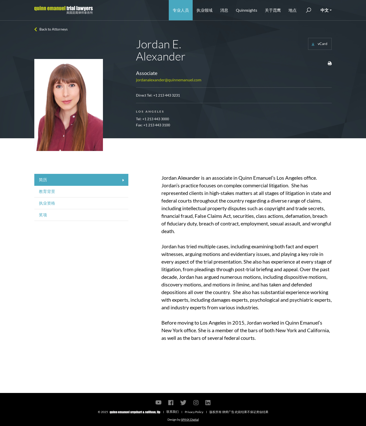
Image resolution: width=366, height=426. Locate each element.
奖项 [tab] (43, 214)
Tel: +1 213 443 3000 (152, 119)
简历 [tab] (43, 179)
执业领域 (204, 10)
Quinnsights (246, 10)
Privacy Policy (194, 412)
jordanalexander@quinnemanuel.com (168, 79)
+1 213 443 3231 (166, 95)
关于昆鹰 (273, 10)
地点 (292, 10)
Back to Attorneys (53, 29)
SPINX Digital (190, 419)
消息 (224, 10)
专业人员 (181, 10)
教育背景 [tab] (47, 191)
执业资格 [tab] (47, 203)
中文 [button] (325, 10)
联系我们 (172, 412)
